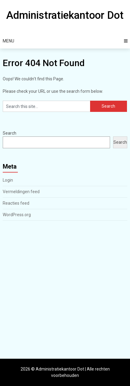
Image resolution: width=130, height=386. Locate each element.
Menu (8, 41)
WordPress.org (17, 214)
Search (9, 133)
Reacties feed (16, 203)
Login (8, 180)
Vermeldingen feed (21, 191)
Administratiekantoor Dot (65, 15)
